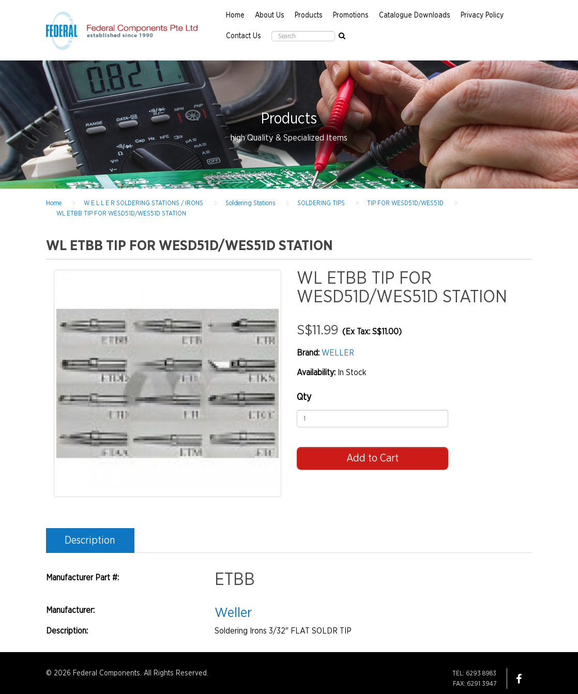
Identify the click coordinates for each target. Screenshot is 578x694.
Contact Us (243, 36)
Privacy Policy (482, 15)
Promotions (351, 15)
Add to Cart (372, 458)
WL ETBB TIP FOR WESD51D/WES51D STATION (121, 213)
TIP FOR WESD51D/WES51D (405, 203)
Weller (233, 613)
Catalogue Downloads (414, 15)
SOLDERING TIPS (321, 203)
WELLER (338, 353)
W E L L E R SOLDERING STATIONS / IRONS (143, 203)
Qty (304, 397)
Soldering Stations (250, 203)
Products (309, 15)
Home (235, 15)
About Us (269, 15)
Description (90, 540)
